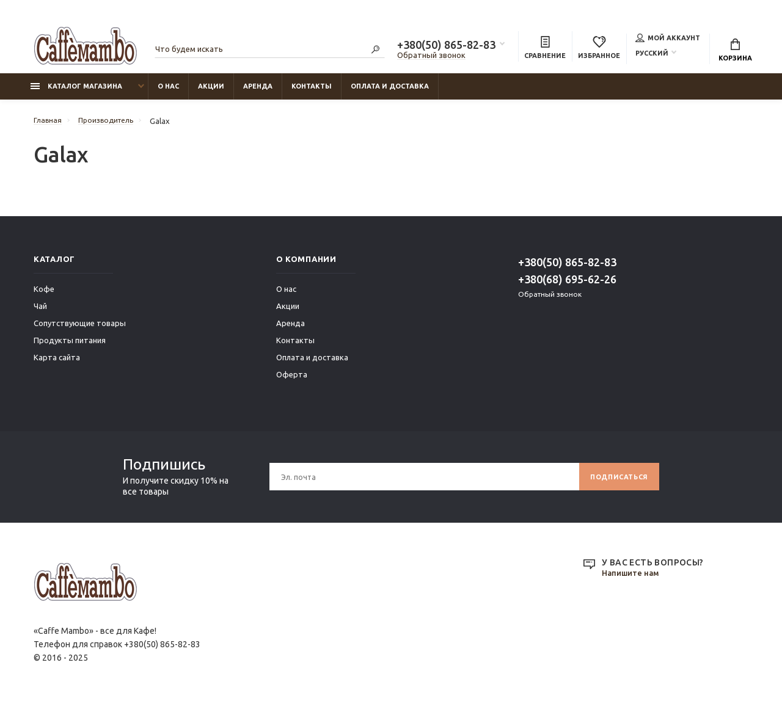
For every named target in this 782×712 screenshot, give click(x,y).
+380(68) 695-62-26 (567, 285)
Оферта (291, 380)
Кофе (44, 295)
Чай (40, 312)
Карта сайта (57, 363)
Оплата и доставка (390, 92)
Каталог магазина (76, 92)
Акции (211, 92)
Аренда (257, 92)
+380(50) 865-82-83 (446, 46)
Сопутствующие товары (80, 329)
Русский (651, 54)
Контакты (311, 92)
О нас (168, 92)
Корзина (735, 52)
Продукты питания (70, 346)
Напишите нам (633, 579)
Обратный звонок (431, 57)
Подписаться (615, 483)
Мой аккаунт (667, 39)
